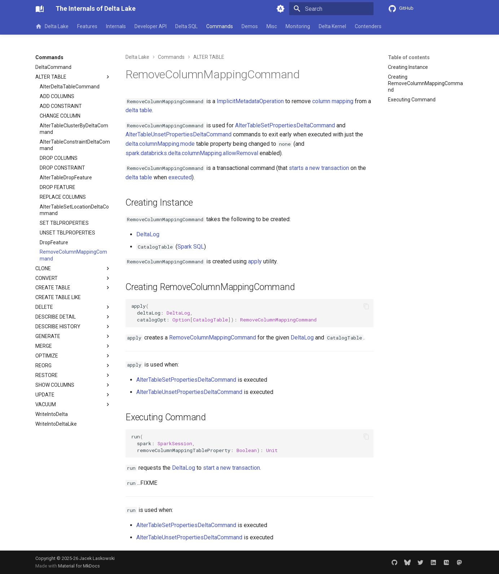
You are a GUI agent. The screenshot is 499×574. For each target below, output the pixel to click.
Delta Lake (52, 26)
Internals (116, 26)
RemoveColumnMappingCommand (212, 337)
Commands (219, 26)
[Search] (331, 8)
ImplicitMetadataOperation (250, 101)
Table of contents (409, 57)
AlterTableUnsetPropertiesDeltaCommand (178, 134)
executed (180, 177)
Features (87, 26)
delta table (138, 110)
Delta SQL (186, 26)
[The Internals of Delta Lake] (39, 8)
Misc (271, 26)
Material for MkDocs (79, 566)
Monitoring (298, 26)
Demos (250, 26)
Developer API (150, 26)
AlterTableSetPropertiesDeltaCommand (285, 125)
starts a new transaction (319, 168)
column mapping (332, 101)
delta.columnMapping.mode (160, 143)
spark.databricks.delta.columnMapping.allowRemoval (191, 153)
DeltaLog (147, 234)
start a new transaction (231, 467)
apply (255, 261)
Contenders (368, 26)
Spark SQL (190, 246)
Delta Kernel (332, 26)
